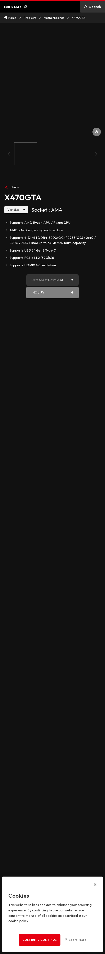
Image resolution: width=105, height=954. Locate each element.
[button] (9, 154)
